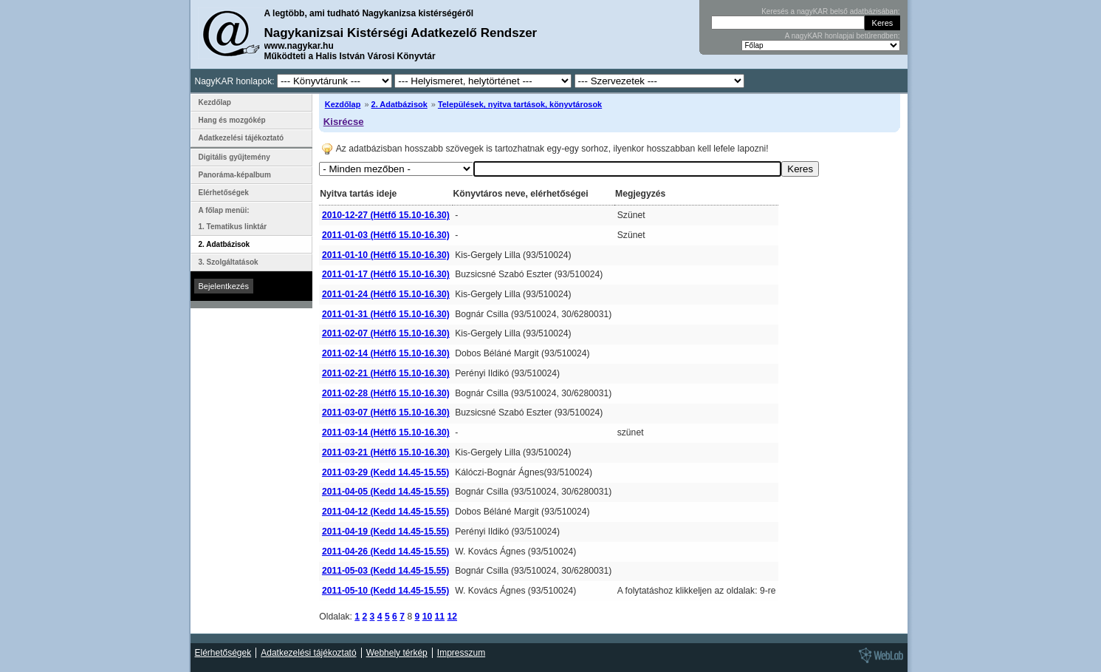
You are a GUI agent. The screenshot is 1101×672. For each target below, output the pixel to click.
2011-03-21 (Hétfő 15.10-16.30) (386, 452)
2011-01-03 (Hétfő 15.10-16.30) (386, 235)
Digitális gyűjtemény (234, 157)
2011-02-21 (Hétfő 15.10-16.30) (386, 373)
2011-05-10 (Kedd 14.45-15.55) (385, 591)
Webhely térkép (397, 653)
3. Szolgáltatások (228, 262)
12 (452, 616)
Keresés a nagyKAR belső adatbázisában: (830, 11)
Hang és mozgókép (232, 120)
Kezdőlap (343, 104)
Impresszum (461, 653)
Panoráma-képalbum (235, 175)
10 (427, 616)
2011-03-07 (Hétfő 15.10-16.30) (386, 412)
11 (440, 616)
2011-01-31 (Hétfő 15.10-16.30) (386, 314)
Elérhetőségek (224, 193)
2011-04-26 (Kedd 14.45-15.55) (385, 551)
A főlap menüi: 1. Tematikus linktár (233, 218)
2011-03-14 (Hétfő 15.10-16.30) (386, 432)
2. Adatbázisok (399, 104)
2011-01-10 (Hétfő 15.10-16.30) (386, 255)
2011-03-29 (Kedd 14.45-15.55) (385, 472)
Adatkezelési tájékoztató (241, 138)
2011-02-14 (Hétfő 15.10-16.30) (386, 353)
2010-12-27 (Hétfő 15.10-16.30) (386, 215)
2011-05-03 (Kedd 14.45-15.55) (385, 571)
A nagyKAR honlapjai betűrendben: (842, 36)
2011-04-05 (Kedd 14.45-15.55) (385, 491)
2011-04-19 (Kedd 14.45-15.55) (385, 531)
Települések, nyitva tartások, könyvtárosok (520, 104)
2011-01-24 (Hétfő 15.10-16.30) (386, 294)
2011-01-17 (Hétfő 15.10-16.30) (386, 274)
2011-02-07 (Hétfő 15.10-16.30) (386, 333)
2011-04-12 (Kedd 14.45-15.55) (385, 511)
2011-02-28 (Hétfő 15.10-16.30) (386, 393)
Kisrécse (343, 121)
